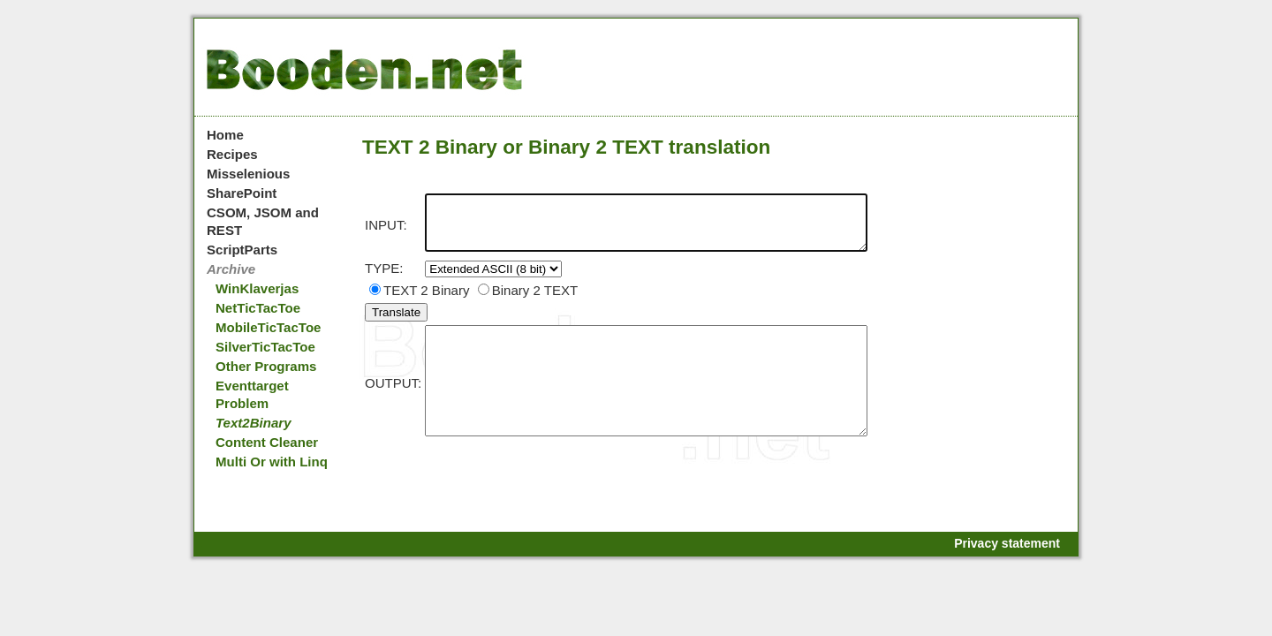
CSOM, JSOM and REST (263, 221)
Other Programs (266, 366)
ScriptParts (242, 249)
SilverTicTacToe (265, 346)
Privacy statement (1007, 543)
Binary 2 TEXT (528, 300)
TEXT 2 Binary (419, 300)
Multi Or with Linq (272, 461)
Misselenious (248, 173)
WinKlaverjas (257, 288)
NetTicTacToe (258, 307)
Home (225, 134)
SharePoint (241, 193)
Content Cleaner (267, 442)
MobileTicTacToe (268, 327)
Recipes (232, 154)
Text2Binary (254, 422)
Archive (231, 268)
